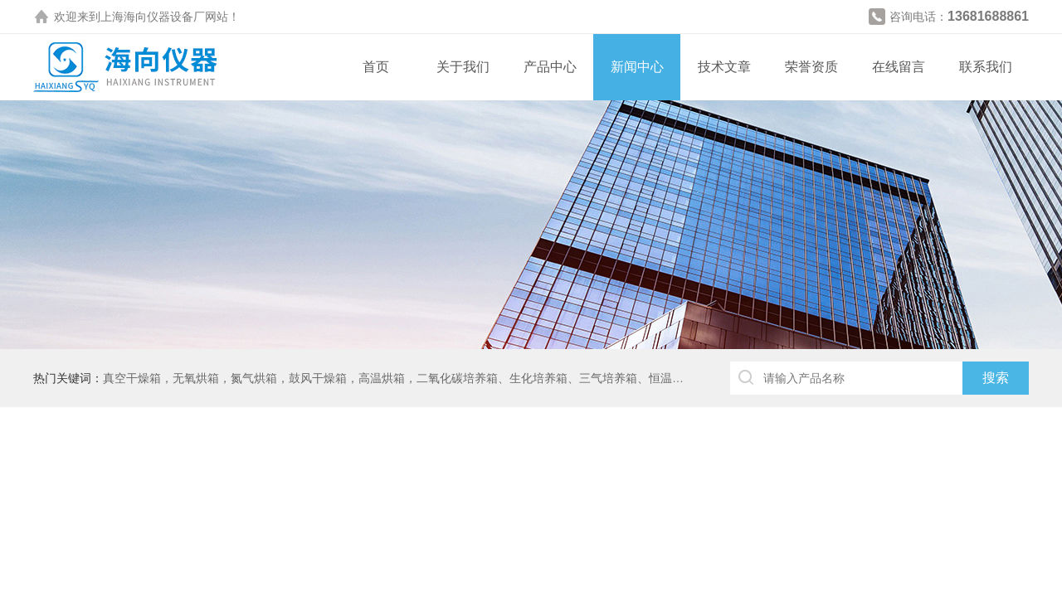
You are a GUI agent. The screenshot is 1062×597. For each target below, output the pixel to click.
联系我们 (985, 67)
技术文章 (724, 67)
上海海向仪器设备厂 (152, 16)
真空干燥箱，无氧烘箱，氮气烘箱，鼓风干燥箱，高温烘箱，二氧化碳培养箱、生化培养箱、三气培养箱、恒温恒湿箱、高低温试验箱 (445, 378)
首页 (376, 67)
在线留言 (898, 67)
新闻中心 (637, 67)
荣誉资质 (811, 67)
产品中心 (550, 67)
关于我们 (463, 67)
